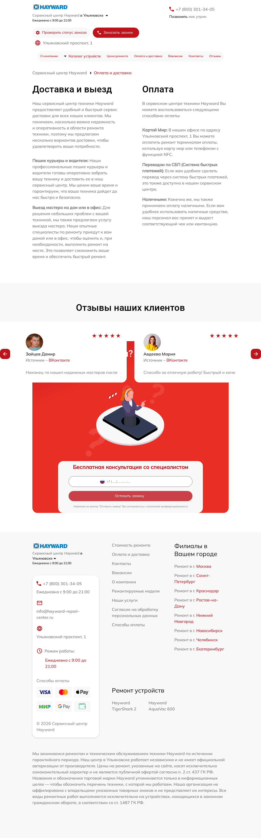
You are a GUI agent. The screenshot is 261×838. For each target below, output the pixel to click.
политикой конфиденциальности (167, 506)
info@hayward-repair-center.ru (58, 610)
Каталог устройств (85, 56)
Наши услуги (125, 600)
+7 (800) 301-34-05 (195, 9)
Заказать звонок (115, 32)
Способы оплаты (128, 624)
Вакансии (175, 56)
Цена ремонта (117, 56)
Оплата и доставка (148, 56)
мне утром (187, 16)
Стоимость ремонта (131, 545)
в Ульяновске (94, 15)
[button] (5, 354)
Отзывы (215, 56)
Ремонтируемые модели (136, 591)
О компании (49, 56)
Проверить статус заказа (61, 32)
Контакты (196, 56)
